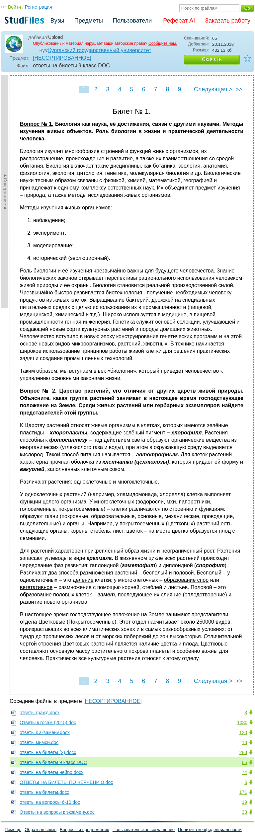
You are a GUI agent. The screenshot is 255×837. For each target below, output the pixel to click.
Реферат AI (179, 20)
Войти (14, 7)
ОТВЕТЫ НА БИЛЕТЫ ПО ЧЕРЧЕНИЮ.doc (66, 782)
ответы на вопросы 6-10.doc (50, 802)
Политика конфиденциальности (210, 829)
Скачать (212, 59)
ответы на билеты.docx (44, 792)
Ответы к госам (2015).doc (48, 722)
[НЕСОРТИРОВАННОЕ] (62, 58)
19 (244, 802)
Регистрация (38, 7)
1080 (242, 722)
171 (243, 792)
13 (244, 742)
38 (244, 812)
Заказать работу (227, 20)
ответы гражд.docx (40, 712)
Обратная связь (40, 829)
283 (243, 752)
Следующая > (213, 89)
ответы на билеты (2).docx (48, 752)
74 (244, 772)
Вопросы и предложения (84, 829)
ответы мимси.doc (39, 742)
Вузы (57, 20)
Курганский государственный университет (99, 50)
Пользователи (132, 20)
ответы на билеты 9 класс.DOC (53, 762)
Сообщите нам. (162, 43)
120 (243, 732)
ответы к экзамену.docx (45, 732)
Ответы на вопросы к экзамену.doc (57, 812)
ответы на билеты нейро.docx (51, 772)
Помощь (13, 829)
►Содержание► (5, 191)
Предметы (88, 20)
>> (238, 89)
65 (244, 762)
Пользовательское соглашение (144, 829)
